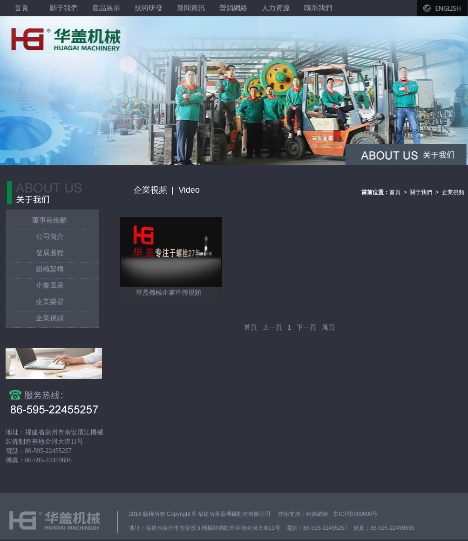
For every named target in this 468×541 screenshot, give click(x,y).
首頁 (21, 8)
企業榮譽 (50, 301)
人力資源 (276, 8)
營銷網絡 (233, 8)
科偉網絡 (317, 514)
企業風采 (50, 285)
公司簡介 (50, 236)
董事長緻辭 (49, 220)
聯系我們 (318, 8)
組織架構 (50, 269)
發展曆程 (50, 253)
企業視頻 (50, 318)
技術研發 (149, 8)
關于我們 (64, 8)
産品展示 (106, 8)
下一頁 (306, 327)
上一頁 (272, 327)
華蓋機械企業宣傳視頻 (168, 256)
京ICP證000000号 (355, 514)
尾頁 (328, 327)
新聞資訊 (191, 8)
